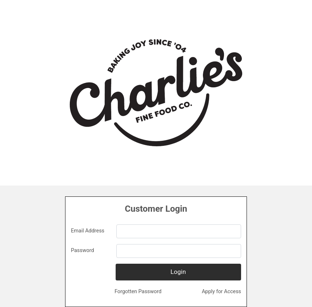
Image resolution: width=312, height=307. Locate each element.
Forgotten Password (138, 291)
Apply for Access (221, 291)
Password (82, 250)
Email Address (87, 231)
